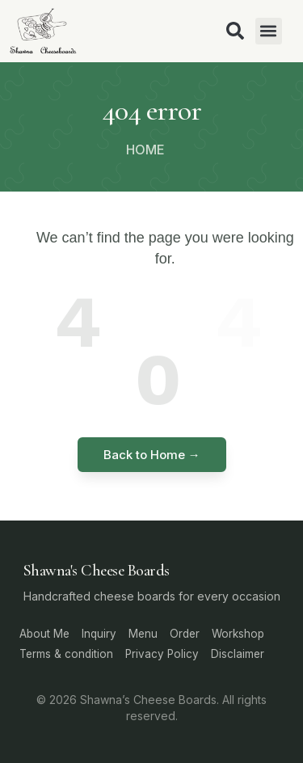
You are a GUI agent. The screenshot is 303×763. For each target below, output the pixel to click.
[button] (268, 31)
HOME (145, 149)
